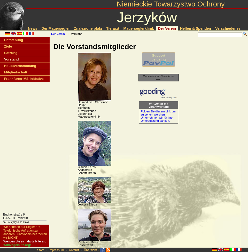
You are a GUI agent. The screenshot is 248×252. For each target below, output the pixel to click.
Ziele (8, 46)
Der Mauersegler (56, 28)
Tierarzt (112, 28)
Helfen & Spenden (195, 28)
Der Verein (167, 28)
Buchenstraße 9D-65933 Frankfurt (15, 216)
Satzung (11, 53)
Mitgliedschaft (15, 72)
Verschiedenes (228, 28)
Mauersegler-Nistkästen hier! (158, 77)
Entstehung (13, 40)
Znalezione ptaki (88, 28)
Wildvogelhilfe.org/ (17, 245)
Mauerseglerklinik (138, 28)
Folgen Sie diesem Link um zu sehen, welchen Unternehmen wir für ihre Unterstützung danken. (158, 116)
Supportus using (158, 59)
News (32, 28)
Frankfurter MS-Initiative (24, 79)
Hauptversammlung (20, 66)
